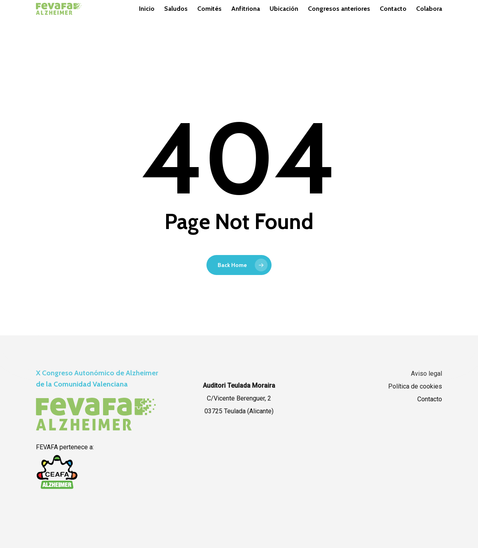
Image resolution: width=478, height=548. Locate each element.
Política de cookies (415, 386)
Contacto (429, 399)
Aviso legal (426, 373)
